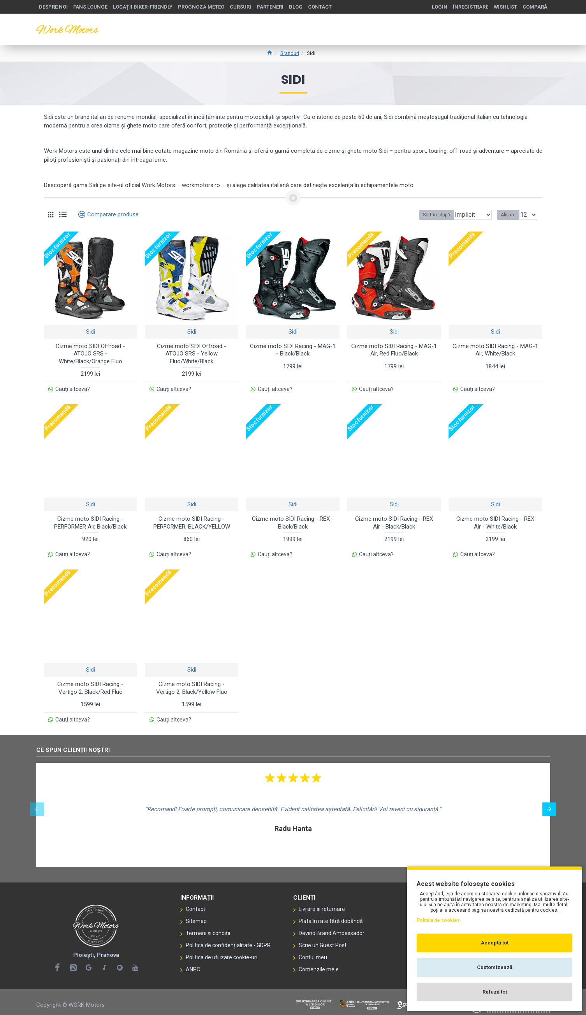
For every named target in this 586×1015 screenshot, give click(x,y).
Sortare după (411, 215)
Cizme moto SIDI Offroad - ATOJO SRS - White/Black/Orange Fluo (90, 354)
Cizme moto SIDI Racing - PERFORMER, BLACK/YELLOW (191, 521)
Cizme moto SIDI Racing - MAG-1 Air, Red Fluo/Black (394, 350)
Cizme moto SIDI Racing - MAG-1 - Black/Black (293, 350)
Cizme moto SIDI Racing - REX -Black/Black (293, 521)
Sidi (90, 332)
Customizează (494, 967)
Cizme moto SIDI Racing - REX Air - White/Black (495, 521)
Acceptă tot (495, 943)
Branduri (289, 53)
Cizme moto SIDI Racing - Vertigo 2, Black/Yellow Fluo (191, 684)
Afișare (510, 215)
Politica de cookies (438, 920)
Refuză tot (494, 992)
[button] (37, 804)
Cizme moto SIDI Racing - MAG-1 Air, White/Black (495, 350)
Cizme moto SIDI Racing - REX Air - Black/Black (394, 521)
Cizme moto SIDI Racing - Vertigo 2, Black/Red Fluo (90, 684)
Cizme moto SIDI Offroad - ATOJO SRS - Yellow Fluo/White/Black (191, 354)
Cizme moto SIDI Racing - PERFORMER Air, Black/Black (90, 521)
